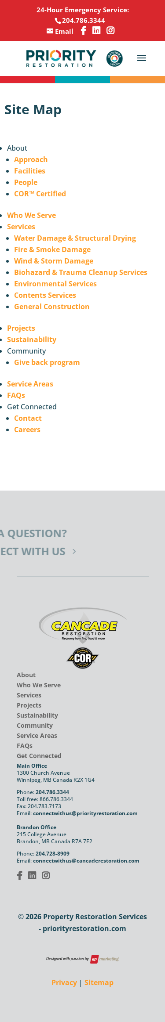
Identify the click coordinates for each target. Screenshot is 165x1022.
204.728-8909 (53, 853)
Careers (27, 429)
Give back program (47, 362)
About (26, 675)
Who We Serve (31, 215)
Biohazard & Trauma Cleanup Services (80, 272)
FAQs (16, 395)
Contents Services (45, 295)
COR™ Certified (40, 194)
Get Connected (39, 755)
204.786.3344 (52, 792)
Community (35, 725)
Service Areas (30, 384)
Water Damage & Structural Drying (75, 238)
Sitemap (99, 982)
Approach (31, 159)
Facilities (29, 171)
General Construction (52, 306)
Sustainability (31, 339)
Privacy (64, 982)
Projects (21, 328)
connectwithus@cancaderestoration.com (86, 860)
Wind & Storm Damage (53, 261)
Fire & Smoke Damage (52, 249)
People (25, 182)
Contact (28, 418)
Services (21, 226)
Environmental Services (55, 284)
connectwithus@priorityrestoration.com (85, 813)
